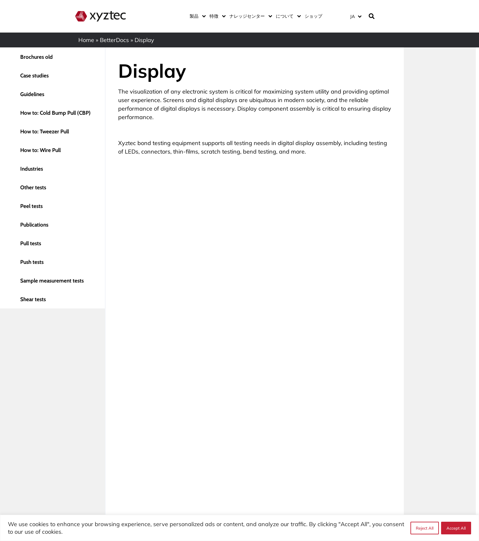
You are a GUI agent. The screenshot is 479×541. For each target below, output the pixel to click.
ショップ (313, 16)
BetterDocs (114, 40)
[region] (239, 528)
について (287, 16)
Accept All (456, 528)
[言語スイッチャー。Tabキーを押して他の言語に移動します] (355, 16)
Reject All (424, 528)
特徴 (216, 16)
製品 (196, 16)
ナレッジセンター (249, 16)
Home (86, 40)
